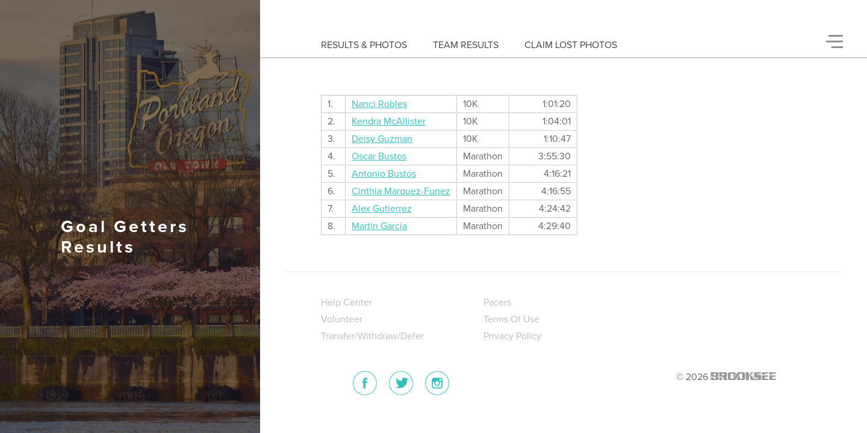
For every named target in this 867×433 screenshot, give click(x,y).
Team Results (466, 45)
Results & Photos (364, 45)
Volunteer (341, 319)
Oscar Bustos (379, 156)
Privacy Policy (512, 336)
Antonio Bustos (384, 174)
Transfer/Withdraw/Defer (372, 336)
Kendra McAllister (389, 121)
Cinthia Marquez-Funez (401, 191)
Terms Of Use (511, 319)
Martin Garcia (379, 226)
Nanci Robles (379, 104)
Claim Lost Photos (570, 45)
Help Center (346, 302)
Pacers (497, 302)
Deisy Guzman (382, 139)
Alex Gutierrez (382, 209)
